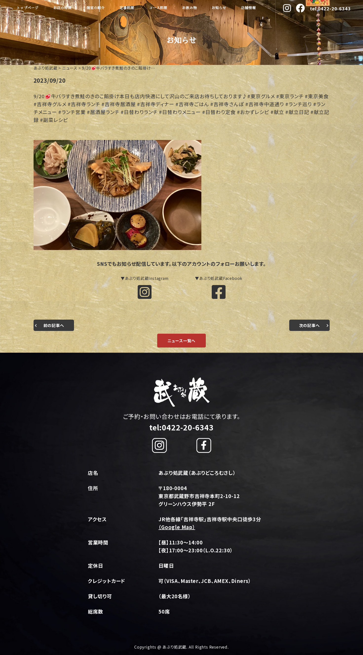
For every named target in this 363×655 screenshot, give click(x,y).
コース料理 (158, 8)
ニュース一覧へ (182, 341)
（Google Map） (176, 527)
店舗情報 (248, 8)
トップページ (27, 8)
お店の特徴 (62, 8)
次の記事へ (309, 325)
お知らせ (219, 8)
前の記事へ (53, 325)
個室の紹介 (95, 8)
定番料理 (126, 8)
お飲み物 (189, 8)
